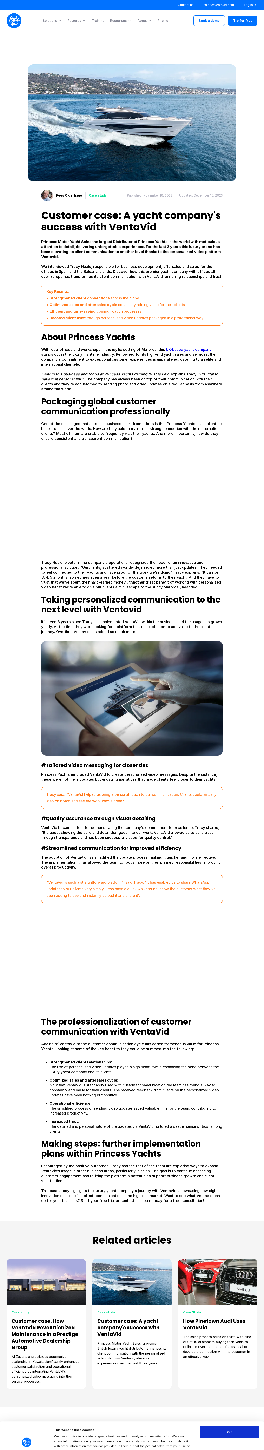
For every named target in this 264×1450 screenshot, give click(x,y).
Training (98, 21)
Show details (216, 1442)
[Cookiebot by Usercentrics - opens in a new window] (27, 1442)
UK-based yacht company (188, 349)
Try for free (242, 21)
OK (229, 1406)
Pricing (163, 21)
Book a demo (209, 21)
